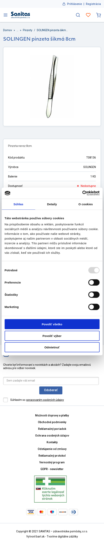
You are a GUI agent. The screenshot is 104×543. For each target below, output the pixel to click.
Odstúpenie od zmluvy (52, 449)
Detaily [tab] (52, 204)
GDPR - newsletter (52, 469)
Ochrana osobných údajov (52, 435)
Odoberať (51, 390)
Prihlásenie (74, 4)
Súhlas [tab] (18, 204)
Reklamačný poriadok (52, 428)
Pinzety (27, 30)
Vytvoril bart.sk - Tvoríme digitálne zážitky (52, 536)
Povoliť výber (51, 335)
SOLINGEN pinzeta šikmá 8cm (52, 30)
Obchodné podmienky (52, 422)
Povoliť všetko (52, 324)
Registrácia (93, 4)
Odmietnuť (52, 347)
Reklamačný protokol (52, 455)
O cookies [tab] (86, 204)
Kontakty (52, 442)
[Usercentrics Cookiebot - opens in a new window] (82, 193)
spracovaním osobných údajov (45, 399)
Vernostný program (52, 462)
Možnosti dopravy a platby (52, 415)
